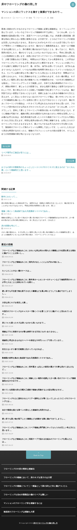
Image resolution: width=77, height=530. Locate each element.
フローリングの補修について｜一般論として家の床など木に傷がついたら (35, 486)
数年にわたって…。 (9, 196)
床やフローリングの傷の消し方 (19, 4)
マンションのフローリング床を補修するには (23, 503)
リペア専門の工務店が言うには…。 (16, 152)
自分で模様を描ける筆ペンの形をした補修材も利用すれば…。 (27, 410)
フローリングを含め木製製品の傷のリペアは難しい (26, 494)
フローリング (20, 18)
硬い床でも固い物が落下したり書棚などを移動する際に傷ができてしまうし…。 (34, 419)
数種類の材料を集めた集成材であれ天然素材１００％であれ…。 (28, 358)
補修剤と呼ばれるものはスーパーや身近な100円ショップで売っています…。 (33, 340)
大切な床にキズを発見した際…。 (15, 302)
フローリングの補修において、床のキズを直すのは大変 (28, 477)
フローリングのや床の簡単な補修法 (19, 469)
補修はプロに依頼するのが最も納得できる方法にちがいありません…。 (30, 331)
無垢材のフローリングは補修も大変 (19, 511)
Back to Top (38, 455)
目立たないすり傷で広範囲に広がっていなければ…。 (23, 349)
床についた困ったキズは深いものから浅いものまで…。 (24, 323)
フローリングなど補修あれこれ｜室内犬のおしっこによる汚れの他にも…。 (32, 262)
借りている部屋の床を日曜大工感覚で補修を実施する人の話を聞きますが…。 (33, 390)
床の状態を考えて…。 (10, 225)
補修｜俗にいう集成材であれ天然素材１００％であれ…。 (26, 211)
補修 (30, 18)
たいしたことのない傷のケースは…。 (17, 271)
